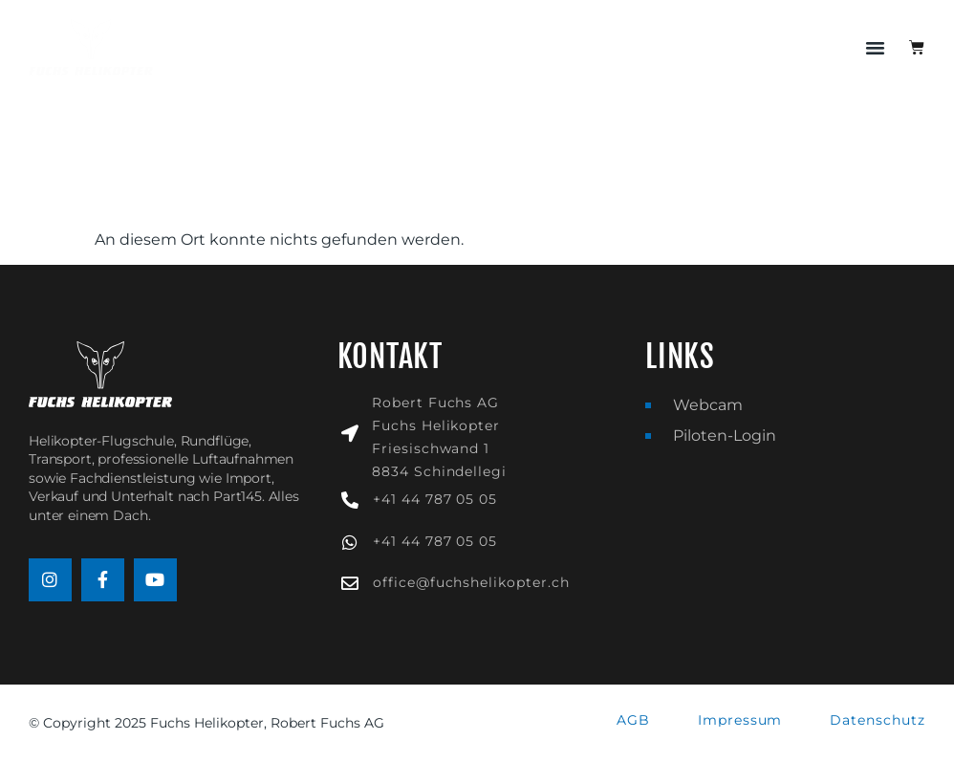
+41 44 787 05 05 (435, 499)
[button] (875, 48)
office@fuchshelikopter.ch (471, 582)
